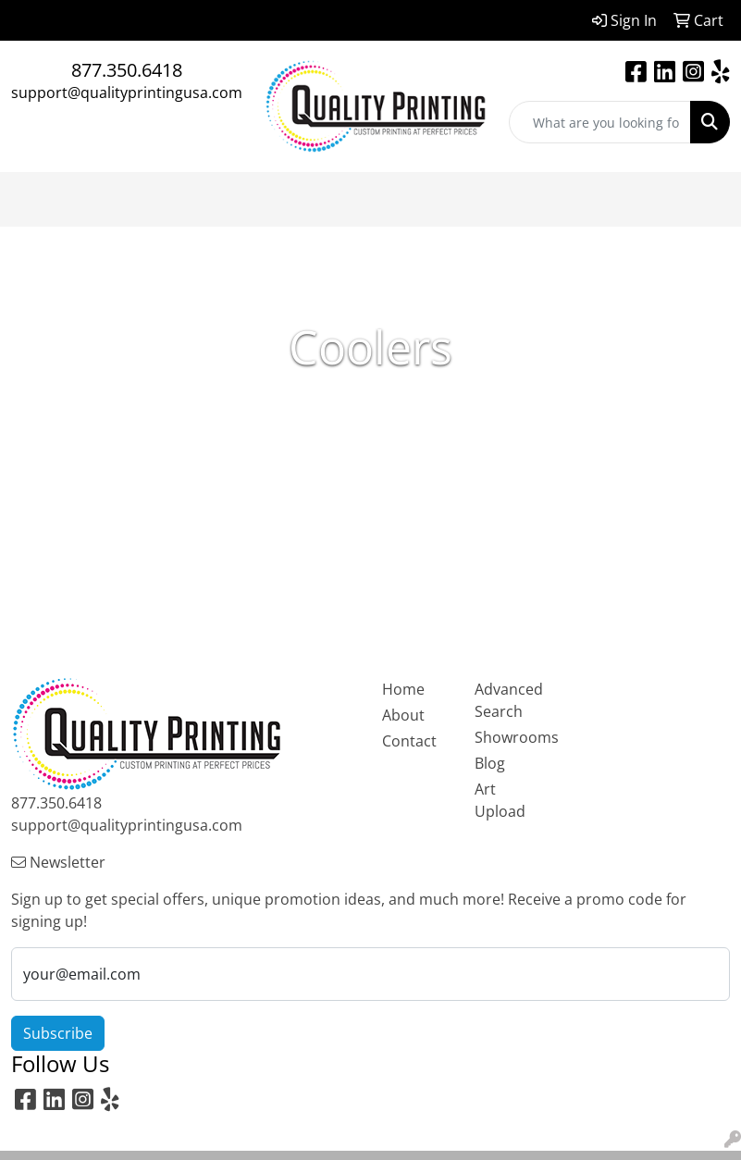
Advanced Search (509, 700)
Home (403, 689)
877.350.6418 (126, 69)
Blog (490, 763)
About (403, 715)
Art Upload (500, 800)
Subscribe (58, 1033)
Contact (409, 741)
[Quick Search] (600, 122)
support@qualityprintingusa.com (126, 92)
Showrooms (510, 737)
